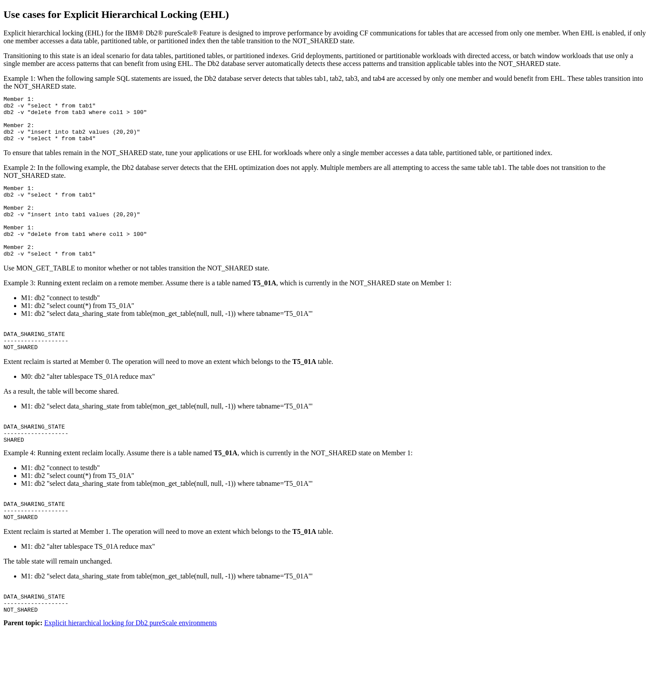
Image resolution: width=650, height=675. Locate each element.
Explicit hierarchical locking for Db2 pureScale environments (130, 667)
